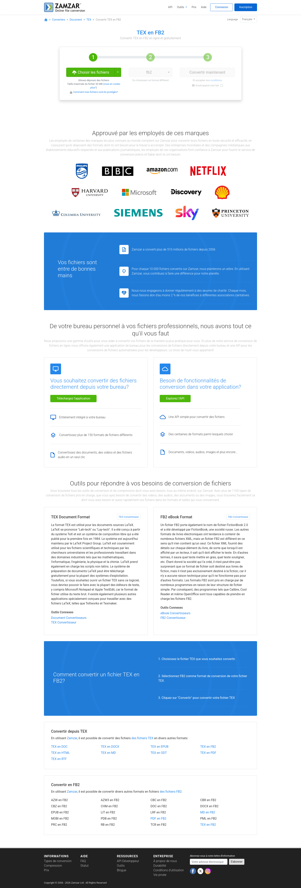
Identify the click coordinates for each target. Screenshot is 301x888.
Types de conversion (58, 861)
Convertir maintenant (207, 72)
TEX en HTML (60, 753)
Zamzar (72, 738)
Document (76, 19)
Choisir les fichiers (90, 72)
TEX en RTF (59, 759)
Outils (181, 7)
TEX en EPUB (159, 746)
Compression (53, 865)
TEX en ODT (158, 753)
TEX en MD (108, 753)
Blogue (121, 870)
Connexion (221, 7)
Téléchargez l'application (73, 398)
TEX (88, 19)
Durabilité (159, 865)
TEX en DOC (59, 746)
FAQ (83, 861)
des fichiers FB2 (171, 791)
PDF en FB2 (158, 818)
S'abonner (237, 861)
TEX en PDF (208, 753)
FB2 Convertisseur (238, 516)
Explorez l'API (175, 398)
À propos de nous (165, 861)
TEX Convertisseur (129, 516)
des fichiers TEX (142, 738)
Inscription (245, 7)
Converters (58, 19)
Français (247, 19)
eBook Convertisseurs (175, 613)
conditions (216, 80)
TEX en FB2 (208, 746)
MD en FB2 (207, 812)
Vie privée (159, 875)
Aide (204, 7)
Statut (84, 865)
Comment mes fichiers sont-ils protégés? (95, 92)
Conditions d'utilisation (168, 870)
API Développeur (128, 861)
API (170, 7)
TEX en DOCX (110, 746)
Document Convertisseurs (68, 618)
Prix (194, 7)
